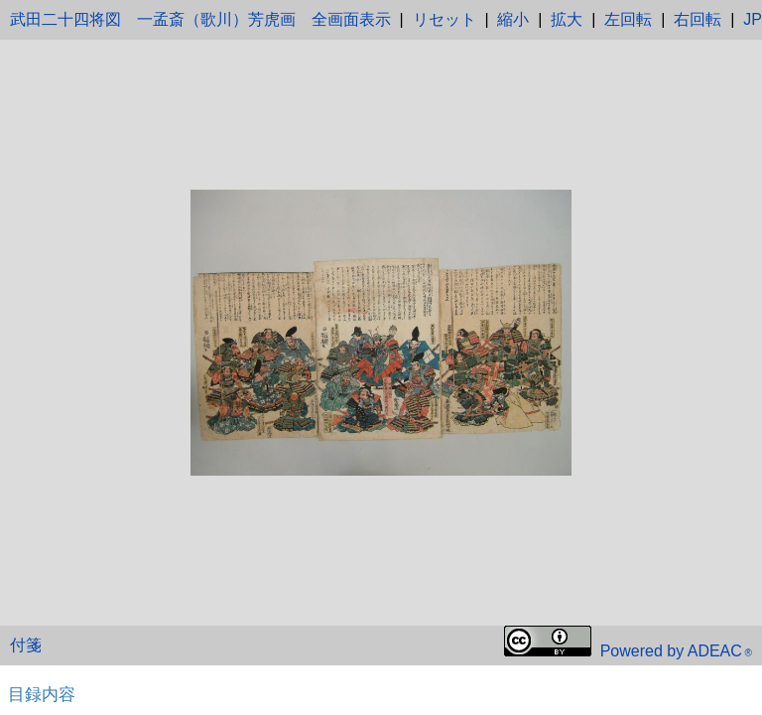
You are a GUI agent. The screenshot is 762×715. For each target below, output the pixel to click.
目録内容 (41, 694)
